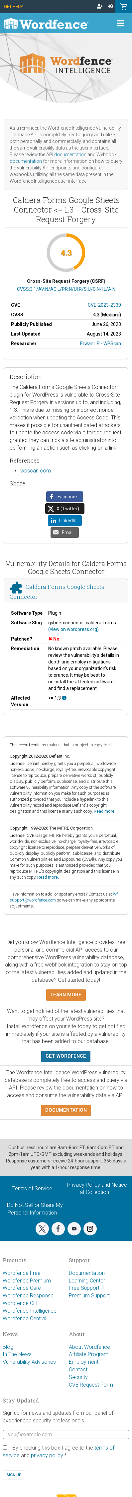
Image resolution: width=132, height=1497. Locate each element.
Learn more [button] (66, 995)
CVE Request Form (91, 1385)
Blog (8, 1347)
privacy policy (47, 1455)
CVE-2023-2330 (104, 305)
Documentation (87, 1273)
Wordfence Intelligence (30, 1311)
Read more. (104, 811)
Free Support (84, 1288)
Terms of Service (32, 1188)
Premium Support (89, 1295)
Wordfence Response (28, 1295)
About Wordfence (89, 1347)
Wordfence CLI (20, 1303)
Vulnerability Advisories (29, 1362)
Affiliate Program (88, 1354)
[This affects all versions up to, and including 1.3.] (64, 698)
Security (78, 1377)
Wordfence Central (24, 1318)
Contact (78, 1369)
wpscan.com (35, 471)
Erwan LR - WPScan (100, 343)
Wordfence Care (22, 1288)
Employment (83, 1362)
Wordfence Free (22, 1273)
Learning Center (87, 1281)
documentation (70, 154)
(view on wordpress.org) (73, 629)
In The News (17, 1354)
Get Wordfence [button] (66, 1056)
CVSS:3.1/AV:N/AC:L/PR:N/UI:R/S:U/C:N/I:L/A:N (66, 289)
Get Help (13, 6)
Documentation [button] (66, 1110)
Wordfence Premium (27, 1281)
